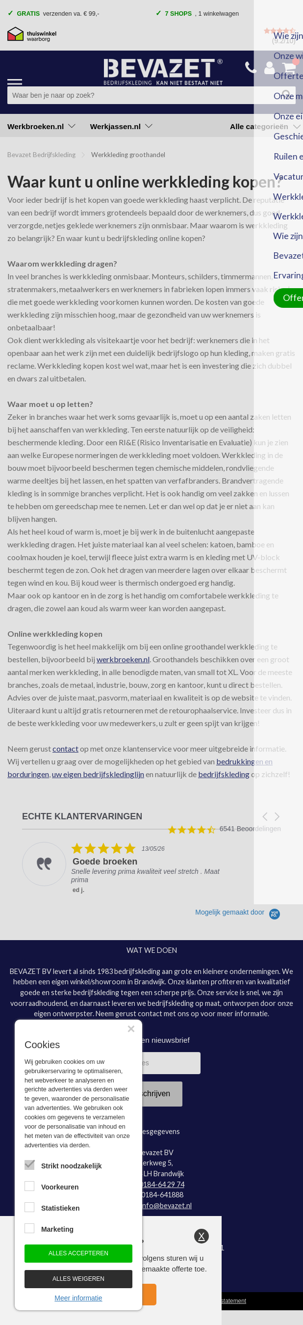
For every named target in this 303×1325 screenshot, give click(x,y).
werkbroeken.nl (123, 659)
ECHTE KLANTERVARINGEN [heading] (82, 816)
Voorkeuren (60, 1187)
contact (65, 748)
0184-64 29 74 (161, 1184)
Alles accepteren (78, 1253)
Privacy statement (223, 1301)
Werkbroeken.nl (41, 126)
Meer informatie (78, 1298)
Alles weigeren (78, 1278)
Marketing (57, 1229)
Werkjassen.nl (121, 126)
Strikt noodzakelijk (71, 1166)
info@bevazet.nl (166, 1205)
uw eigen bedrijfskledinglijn (98, 774)
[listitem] (121, 868)
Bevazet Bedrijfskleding (41, 155)
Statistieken (60, 1208)
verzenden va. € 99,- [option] (56, 14)
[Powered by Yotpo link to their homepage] (238, 912)
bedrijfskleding (224, 774)
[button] (265, 816)
